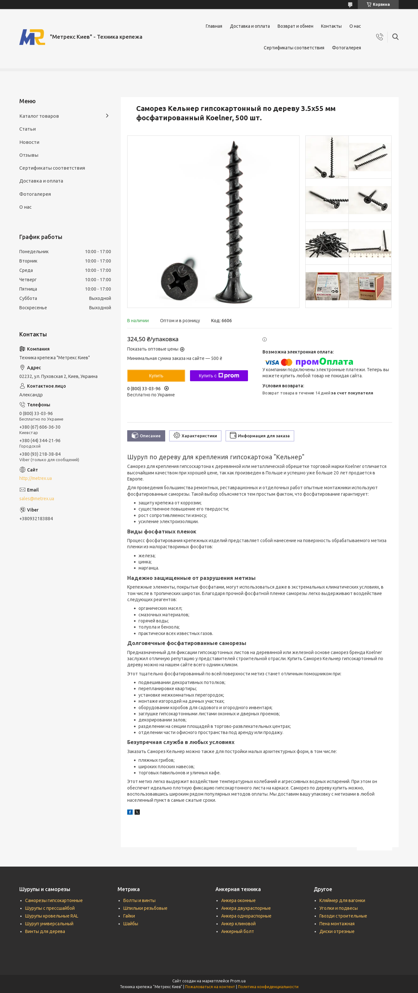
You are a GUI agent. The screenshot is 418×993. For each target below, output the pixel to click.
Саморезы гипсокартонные (54, 900)
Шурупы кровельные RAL (51, 916)
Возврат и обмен (295, 26)
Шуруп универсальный (49, 923)
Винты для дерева (45, 931)
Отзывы (28, 155)
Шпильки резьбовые (145, 908)
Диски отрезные (337, 931)
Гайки (129, 916)
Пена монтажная (337, 923)
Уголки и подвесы (338, 908)
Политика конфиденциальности (268, 987)
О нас (355, 26)
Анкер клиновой (238, 923)
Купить (156, 375)
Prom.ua (238, 981)
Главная (214, 26)
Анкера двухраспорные (246, 908)
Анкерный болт (237, 931)
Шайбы (130, 923)
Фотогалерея (346, 47)
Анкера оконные (238, 900)
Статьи (27, 129)
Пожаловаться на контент (210, 987)
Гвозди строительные (343, 916)
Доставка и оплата (250, 26)
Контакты (331, 26)
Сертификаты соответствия (294, 47)
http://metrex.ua (35, 478)
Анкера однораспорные (246, 916)
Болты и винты (139, 900)
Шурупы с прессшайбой (50, 908)
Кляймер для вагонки (342, 900)
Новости (29, 142)
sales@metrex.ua (36, 498)
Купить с (219, 376)
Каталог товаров (39, 116)
